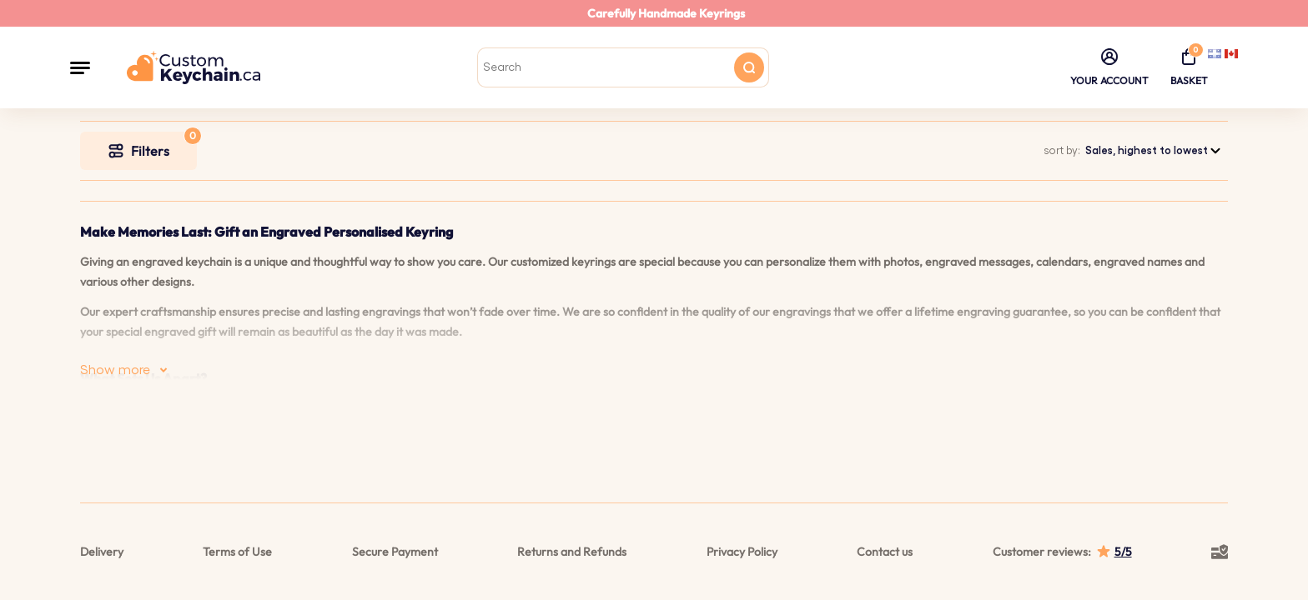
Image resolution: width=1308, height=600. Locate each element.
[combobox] (1154, 151)
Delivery (101, 551)
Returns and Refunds (571, 551)
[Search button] (749, 67)
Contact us (885, 551)
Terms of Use (237, 551)
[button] (80, 67)
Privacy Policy (742, 551)
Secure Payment (395, 551)
